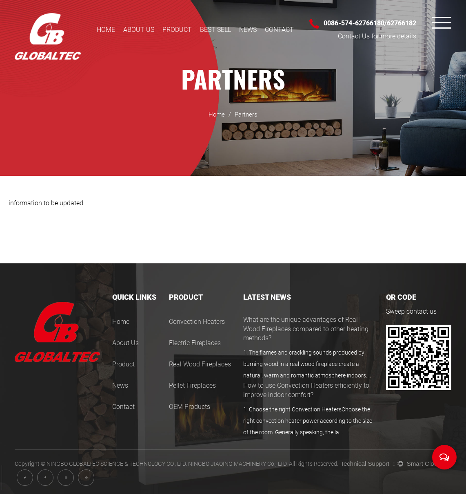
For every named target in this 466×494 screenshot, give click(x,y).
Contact (279, 30)
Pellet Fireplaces (192, 385)
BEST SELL (215, 30)
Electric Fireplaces (195, 343)
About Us (138, 30)
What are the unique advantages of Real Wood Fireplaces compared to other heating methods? (305, 329)
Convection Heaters (197, 322)
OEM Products (189, 407)
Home (106, 30)
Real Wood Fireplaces (200, 364)
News (248, 30)
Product (177, 30)
